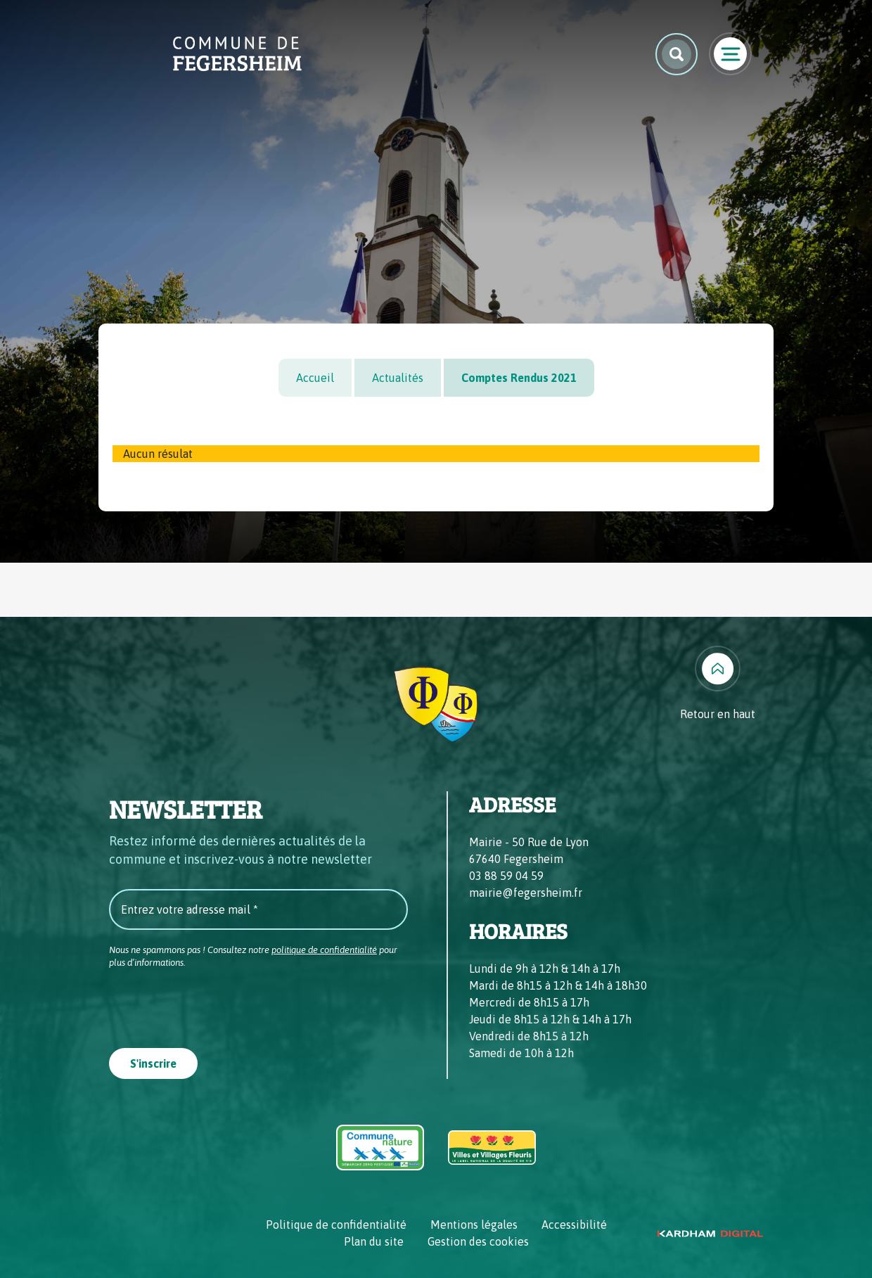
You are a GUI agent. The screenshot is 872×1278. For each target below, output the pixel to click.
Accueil (315, 377)
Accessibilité (574, 1224)
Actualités (397, 377)
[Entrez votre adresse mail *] (258, 909)
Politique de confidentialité (336, 1224)
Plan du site (374, 1241)
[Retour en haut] (717, 684)
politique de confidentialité (324, 950)
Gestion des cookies (478, 1241)
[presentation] (216, 1003)
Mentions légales (474, 1224)
